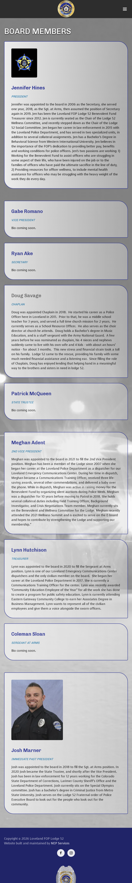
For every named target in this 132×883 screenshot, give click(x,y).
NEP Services (60, 843)
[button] (125, 9)
